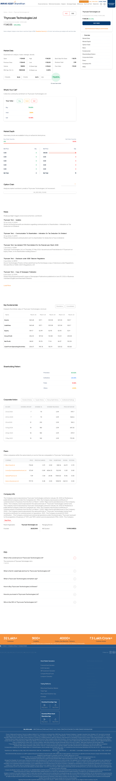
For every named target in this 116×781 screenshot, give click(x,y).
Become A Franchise (84, 1)
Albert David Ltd (10, 465)
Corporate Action (87, 57)
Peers (84, 60)
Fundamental (86, 51)
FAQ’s (84, 67)
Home (5, 12)
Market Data (86, 38)
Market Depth (86, 41)
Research (63, 4)
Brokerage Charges (71, 4)
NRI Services (80, 4)
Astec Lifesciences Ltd (12, 481)
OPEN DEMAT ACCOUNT (111, 4)
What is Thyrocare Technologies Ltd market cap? (21, 579)
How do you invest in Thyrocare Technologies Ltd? (21, 594)
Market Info (96, 4)
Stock (10, 12)
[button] (101, 4)
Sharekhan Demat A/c (41, 31)
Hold (27, 101)
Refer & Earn (95, 1)
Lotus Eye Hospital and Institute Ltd (15, 470)
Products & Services (43, 4)
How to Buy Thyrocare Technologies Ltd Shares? (20, 586)
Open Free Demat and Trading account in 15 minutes (96, 28)
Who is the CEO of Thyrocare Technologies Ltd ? (20, 602)
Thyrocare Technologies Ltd (21, 12)
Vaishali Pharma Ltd (11, 476)
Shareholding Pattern (88, 54)
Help (90, 1)
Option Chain (86, 45)
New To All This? (88, 4)
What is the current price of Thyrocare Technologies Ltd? (23, 558)
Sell (34, 101)
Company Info (86, 63)
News (84, 48)
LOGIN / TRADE (102, 1)
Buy (20, 101)
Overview (87, 35)
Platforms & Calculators (54, 4)
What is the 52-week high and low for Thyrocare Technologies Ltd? (27, 571)
